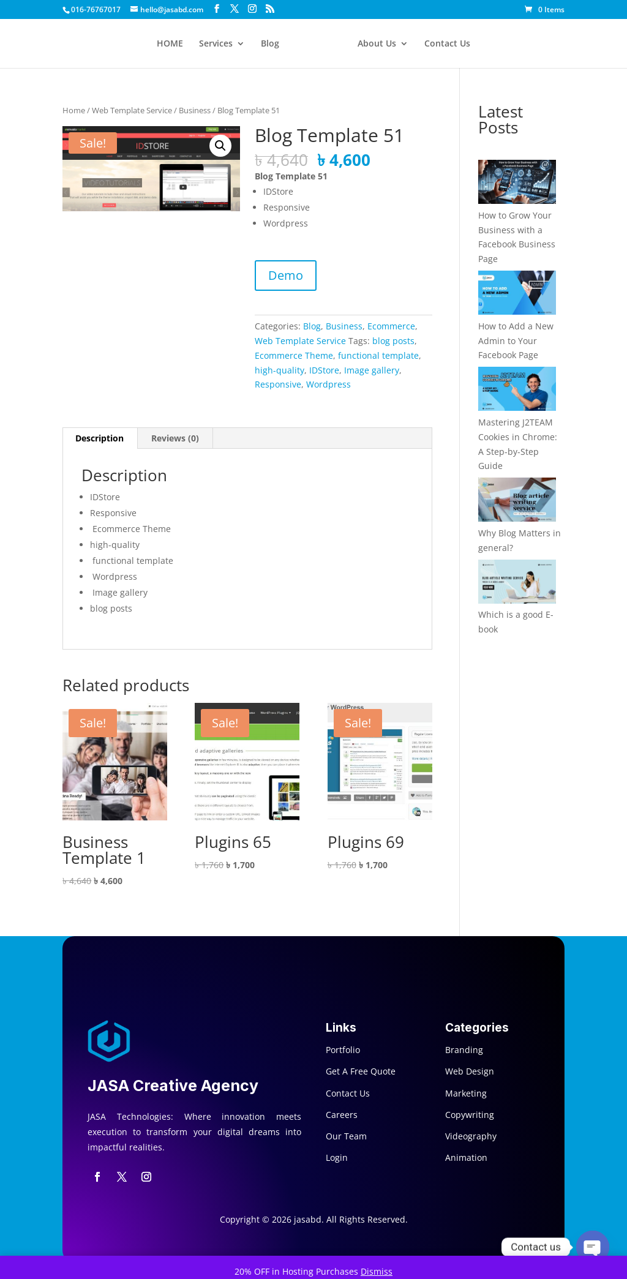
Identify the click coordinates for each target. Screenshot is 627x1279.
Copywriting (469, 1114)
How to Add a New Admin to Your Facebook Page (516, 340)
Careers (342, 1114)
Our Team (346, 1136)
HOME (170, 44)
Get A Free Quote (361, 1071)
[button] (220, 146)
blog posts (393, 341)
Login (337, 1157)
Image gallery (371, 370)
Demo (285, 275)
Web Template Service (132, 110)
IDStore (324, 370)
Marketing (466, 1093)
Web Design (469, 1071)
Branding (464, 1050)
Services (216, 44)
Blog (270, 44)
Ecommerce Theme (294, 355)
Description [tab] (99, 438)
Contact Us (447, 44)
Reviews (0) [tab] (175, 438)
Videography (471, 1136)
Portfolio (343, 1050)
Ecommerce (391, 326)
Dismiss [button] (376, 1271)
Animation (466, 1157)
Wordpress (328, 384)
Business (195, 110)
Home (73, 110)
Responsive (278, 384)
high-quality (279, 370)
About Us (377, 44)
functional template (378, 355)
